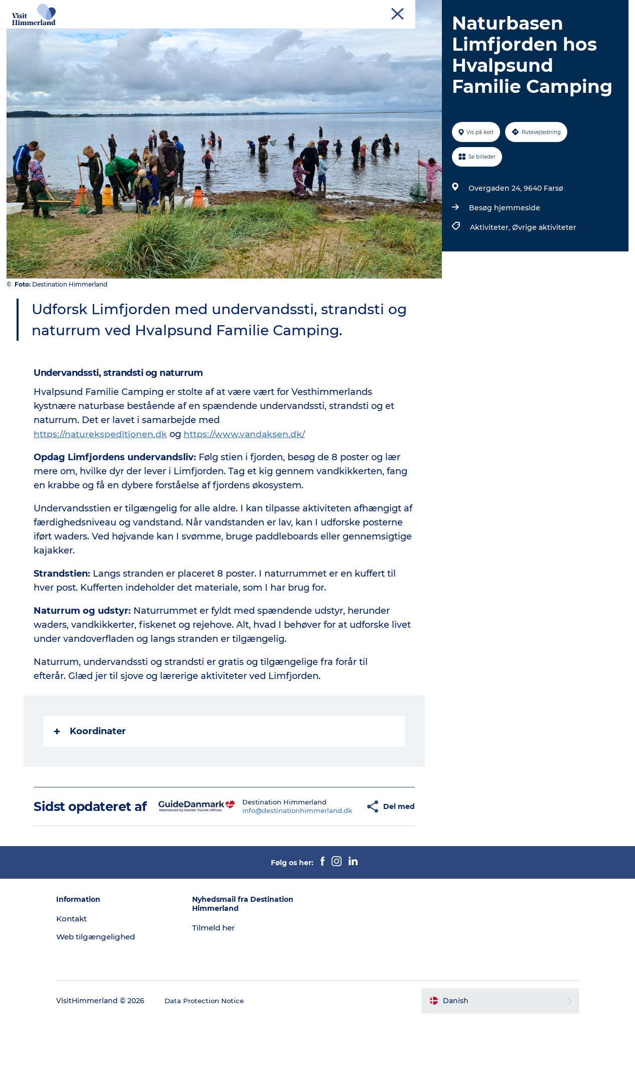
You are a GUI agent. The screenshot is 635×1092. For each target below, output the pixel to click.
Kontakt (613, 9)
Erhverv (515, 9)
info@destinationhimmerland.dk (269, 875)
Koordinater (91, 788)
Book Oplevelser (286, 43)
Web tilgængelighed (123, 1008)
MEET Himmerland (564, 9)
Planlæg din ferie (468, 32)
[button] (336, 870)
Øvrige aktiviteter (543, 284)
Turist (485, 9)
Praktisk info (356, 43)
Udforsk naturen (253, 32)
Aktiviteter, (489, 284)
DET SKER (402, 32)
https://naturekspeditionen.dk (102, 491)
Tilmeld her (227, 999)
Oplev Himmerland (171, 32)
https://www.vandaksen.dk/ (246, 491)
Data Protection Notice (230, 1072)
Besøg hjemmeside (503, 264)
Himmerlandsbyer (333, 32)
